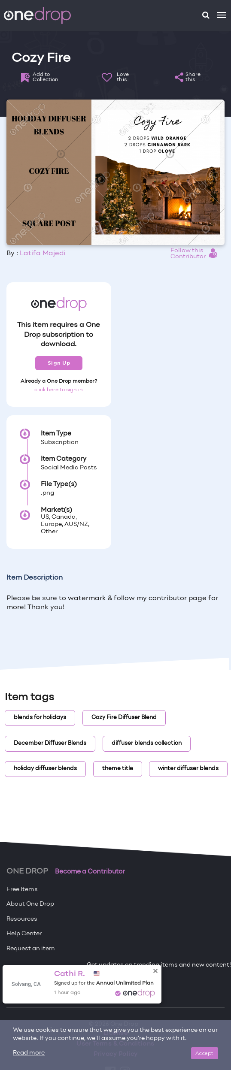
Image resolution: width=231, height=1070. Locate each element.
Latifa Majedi (42, 253)
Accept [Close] (204, 1053)
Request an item (30, 949)
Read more (29, 1053)
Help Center (24, 934)
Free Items (22, 889)
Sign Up (59, 363)
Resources (21, 919)
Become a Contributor (90, 872)
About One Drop (30, 904)
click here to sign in (58, 390)
